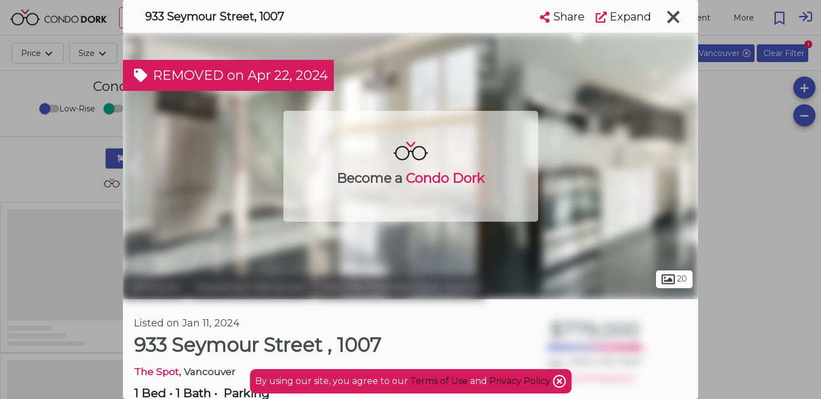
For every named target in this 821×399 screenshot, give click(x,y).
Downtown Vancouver (251, 287)
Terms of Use (439, 381)
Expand (623, 16)
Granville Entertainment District (400, 287)
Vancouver (155, 287)
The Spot (156, 371)
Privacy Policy (521, 381)
